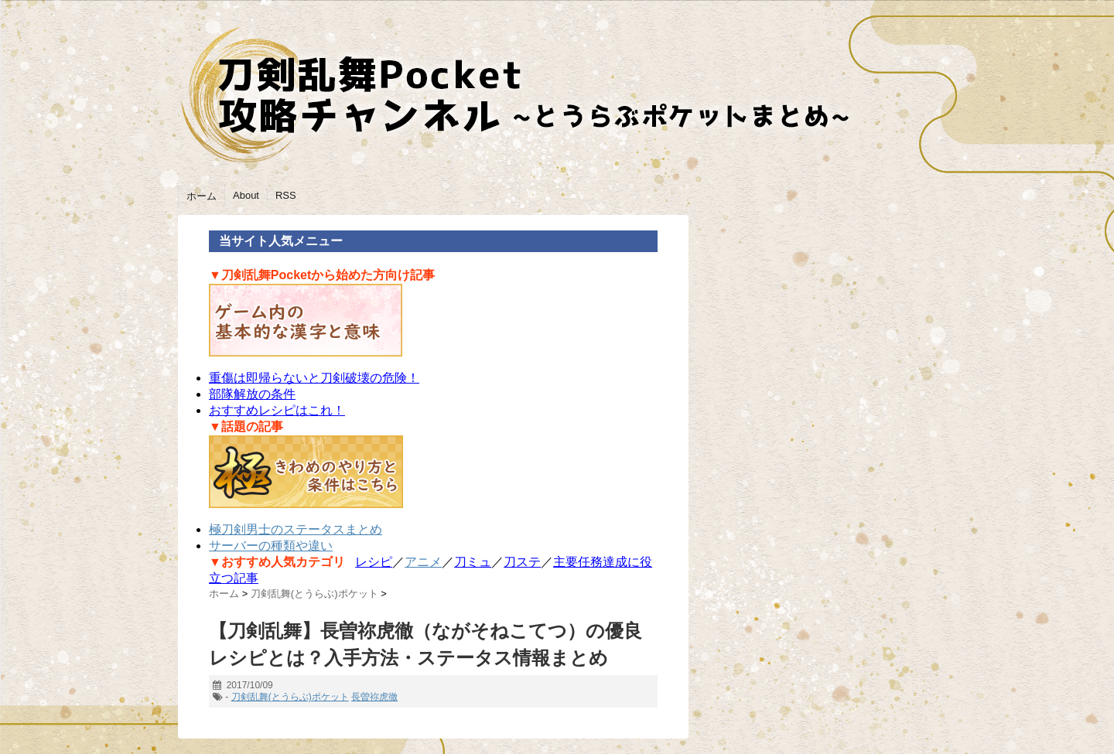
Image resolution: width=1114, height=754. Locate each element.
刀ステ (522, 561)
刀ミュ (472, 561)
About (246, 195)
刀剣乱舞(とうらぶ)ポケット (290, 696)
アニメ (423, 561)
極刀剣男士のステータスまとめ (295, 529)
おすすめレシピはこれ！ (277, 410)
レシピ (373, 561)
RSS (285, 195)
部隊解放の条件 (252, 394)
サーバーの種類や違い (271, 545)
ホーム (201, 196)
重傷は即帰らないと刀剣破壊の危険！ (314, 377)
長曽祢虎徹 (374, 696)
